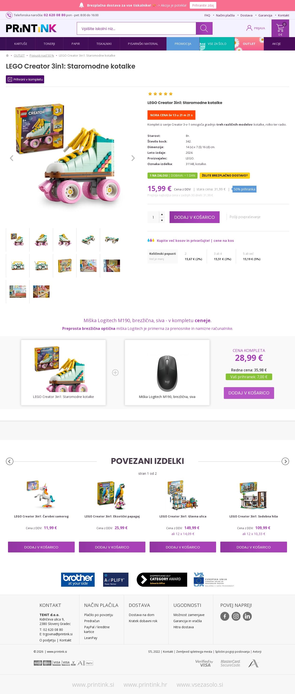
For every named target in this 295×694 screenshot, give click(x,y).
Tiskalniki (104, 44)
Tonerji (49, 44)
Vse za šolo (217, 44)
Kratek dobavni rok (143, 621)
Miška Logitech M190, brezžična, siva (167, 396)
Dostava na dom (141, 615)
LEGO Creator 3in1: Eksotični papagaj (112, 516)
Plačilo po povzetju (98, 615)
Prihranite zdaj (203, 5)
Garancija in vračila (187, 621)
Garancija (265, 15)
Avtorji (257, 652)
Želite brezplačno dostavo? (225, 175)
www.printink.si (93, 684)
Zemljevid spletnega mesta (194, 652)
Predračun (92, 621)
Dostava (246, 15)
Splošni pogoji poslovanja (232, 652)
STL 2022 (154, 652)
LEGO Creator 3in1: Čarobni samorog (41, 516)
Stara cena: (205, 189)
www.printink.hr (145, 684)
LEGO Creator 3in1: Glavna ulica (182, 516)
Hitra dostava (183, 627)
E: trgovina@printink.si (56, 634)
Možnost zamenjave (189, 615)
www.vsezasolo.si (200, 684)
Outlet (249, 44)
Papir (76, 44)
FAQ (207, 15)
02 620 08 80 (55, 14)
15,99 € (160, 188)
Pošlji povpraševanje (245, 217)
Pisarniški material (143, 44)
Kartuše (20, 44)
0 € (280, 34)
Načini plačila (225, 15)
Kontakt (283, 15)
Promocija (183, 44)
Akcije (276, 44)
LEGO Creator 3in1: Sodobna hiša (253, 516)
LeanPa (90, 638)
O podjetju (47, 640)
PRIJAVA (259, 28)
